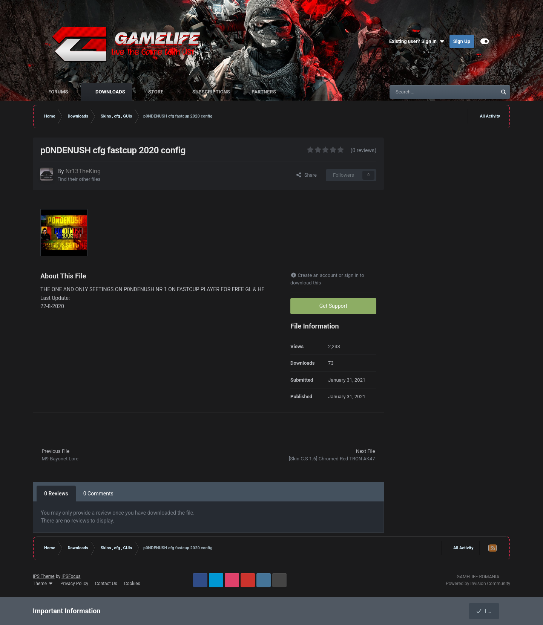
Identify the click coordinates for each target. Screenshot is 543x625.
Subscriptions (210, 92)
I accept (488, 611)
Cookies (132, 583)
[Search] (427, 92)
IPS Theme (44, 576)
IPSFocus (70, 576)
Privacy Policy (74, 583)
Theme (43, 583)
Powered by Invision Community (478, 583)
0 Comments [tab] (98, 494)
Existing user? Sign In (417, 41)
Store (156, 92)
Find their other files (79, 179)
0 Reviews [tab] (56, 494)
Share (306, 175)
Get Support (333, 306)
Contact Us (106, 583)
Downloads (109, 92)
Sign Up (461, 41)
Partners (263, 92)
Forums (58, 92)
